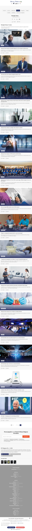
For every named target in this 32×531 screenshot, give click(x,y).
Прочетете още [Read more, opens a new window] (19, 521)
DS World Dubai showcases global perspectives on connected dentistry (13, 337)
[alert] (16, 524)
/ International (16, 469)
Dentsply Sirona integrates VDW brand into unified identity (11, 153)
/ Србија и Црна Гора (16, 500)
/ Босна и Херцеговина (16, 483)
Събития (13, 12)
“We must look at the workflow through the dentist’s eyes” (11, 74)
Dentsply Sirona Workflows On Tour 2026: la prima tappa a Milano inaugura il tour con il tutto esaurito (16, 180)
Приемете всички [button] (11, 527)
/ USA (16, 477)
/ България (16, 484)
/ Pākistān (16, 512)
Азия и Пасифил (16, 508)
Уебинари (13, 10)
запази (19, 21)
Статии (18, 10)
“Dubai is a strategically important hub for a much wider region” (12, 233)
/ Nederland (16, 493)
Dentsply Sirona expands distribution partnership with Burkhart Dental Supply (14, 285)
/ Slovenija (16, 499)
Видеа (27, 10)
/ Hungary (16, 491)
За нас (8, 10)
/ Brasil (16, 473)
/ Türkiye (16, 504)
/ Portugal (16, 497)
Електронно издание (20, 12)
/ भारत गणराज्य (16, 511)
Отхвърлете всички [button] (20, 527)
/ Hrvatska (16, 485)
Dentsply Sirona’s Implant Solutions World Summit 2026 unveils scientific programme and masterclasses (15, 101)
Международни (16, 467)
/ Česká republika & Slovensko (16, 486)
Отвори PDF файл (5, 454)
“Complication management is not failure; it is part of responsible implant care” (14, 259)
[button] (16, 529)
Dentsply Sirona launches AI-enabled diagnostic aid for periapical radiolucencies (14, 48)
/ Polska (16, 496)
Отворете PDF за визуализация (7, 455)
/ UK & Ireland (16, 505)
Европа (16, 480)
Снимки (8, 12)
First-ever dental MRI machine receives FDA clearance (10, 207)
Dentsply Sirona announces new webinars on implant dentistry (11, 311)
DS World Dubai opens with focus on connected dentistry (10, 363)
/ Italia (16, 492)
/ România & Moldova (16, 498)
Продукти (23, 10)
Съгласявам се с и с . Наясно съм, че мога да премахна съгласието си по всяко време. (17, 440)
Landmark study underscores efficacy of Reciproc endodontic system (12, 389)
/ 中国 (16, 510)
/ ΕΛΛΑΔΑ (16, 490)
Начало (4, 10)
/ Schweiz (16, 503)
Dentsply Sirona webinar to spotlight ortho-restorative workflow (12, 127)
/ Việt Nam (16, 513)
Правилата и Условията (14, 439)
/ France (16, 487)
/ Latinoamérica (16, 476)
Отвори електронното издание (15, 454)
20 (18, 425)
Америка (16, 472)
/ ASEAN (16, 514)
